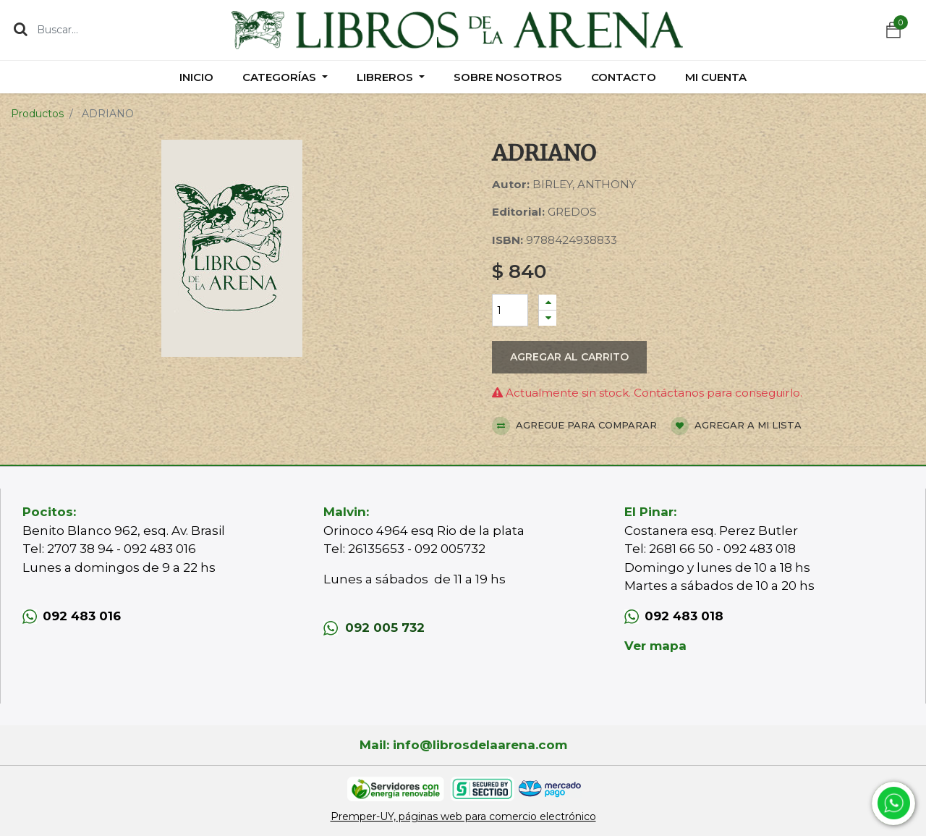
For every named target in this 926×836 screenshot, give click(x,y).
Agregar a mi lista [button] (736, 426)
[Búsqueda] (20, 29)
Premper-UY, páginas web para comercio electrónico (463, 816)
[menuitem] (196, 77)
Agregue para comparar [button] (574, 426)
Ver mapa (655, 645)
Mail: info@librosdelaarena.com (463, 745)
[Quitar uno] (547, 318)
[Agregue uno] (547, 302)
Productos (37, 113)
